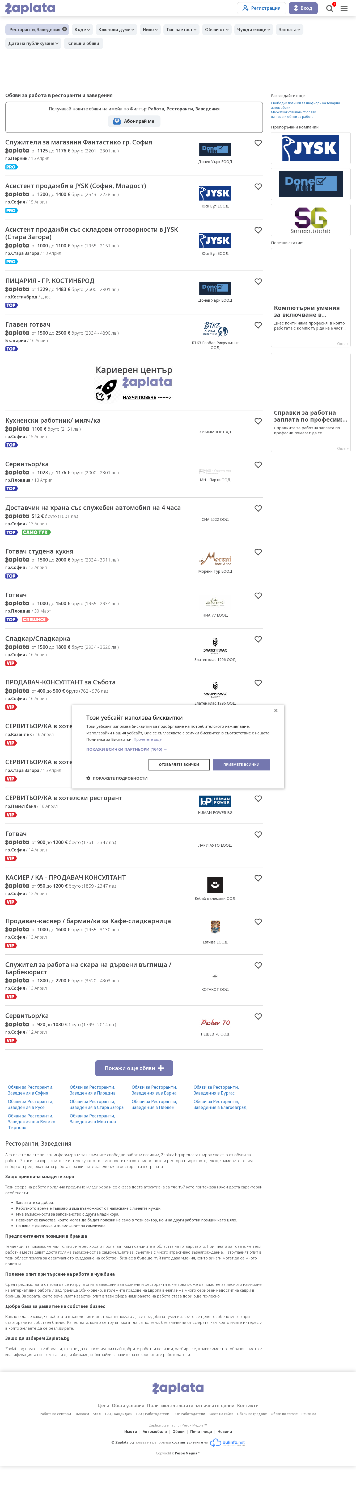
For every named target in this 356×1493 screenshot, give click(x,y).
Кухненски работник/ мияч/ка (58, 423)
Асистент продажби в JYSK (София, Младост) (82, 186)
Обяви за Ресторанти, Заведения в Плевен (154, 1131)
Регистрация (262, 8)
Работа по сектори (55, 1440)
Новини (228, 1458)
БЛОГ (97, 1440)
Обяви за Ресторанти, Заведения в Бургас (216, 1117)
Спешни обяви (86, 43)
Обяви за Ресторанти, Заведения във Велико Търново (31, 1148)
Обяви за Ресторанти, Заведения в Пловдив (93, 1117)
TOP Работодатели (189, 1440)
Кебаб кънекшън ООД (215, 915)
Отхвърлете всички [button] (175, 764)
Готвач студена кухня (43, 564)
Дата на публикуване (33, 43)
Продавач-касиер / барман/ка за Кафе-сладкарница (73, 942)
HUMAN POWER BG (215, 792)
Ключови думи (118, 29)
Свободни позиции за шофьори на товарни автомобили (305, 105)
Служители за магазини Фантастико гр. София (86, 142)
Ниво (155, 29)
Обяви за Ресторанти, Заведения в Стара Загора (97, 1131)
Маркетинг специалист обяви (293, 112)
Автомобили (153, 1458)
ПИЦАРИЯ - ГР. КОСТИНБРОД (55, 283)
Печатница (203, 1458)
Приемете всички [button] (240, 764)
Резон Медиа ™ (187, 1480)
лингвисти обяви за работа (292, 116)
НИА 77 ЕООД (215, 628)
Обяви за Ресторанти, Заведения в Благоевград (220, 1131)
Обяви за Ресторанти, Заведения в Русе (30, 1131)
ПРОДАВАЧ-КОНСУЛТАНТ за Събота (66, 696)
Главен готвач (30, 327)
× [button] (276, 710)
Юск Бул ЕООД (215, 206)
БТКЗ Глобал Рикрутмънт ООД (215, 348)
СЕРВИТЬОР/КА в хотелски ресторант (69, 740)
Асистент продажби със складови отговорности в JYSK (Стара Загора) (92, 234)
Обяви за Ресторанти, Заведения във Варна (154, 1117)
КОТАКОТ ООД (215, 1015)
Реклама (309, 1440)
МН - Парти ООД (215, 483)
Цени (94, 1432)
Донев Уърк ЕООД (215, 161)
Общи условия (122, 1432)
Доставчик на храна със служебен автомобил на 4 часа (93, 516)
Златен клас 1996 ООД (215, 673)
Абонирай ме (139, 121)
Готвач (17, 608)
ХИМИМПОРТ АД (215, 435)
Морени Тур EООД (215, 584)
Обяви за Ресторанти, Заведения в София (30, 1117)
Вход (303, 8)
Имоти (127, 1458)
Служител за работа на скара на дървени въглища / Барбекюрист (94, 994)
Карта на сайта (221, 1440)
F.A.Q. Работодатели (152, 1440)
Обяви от (227, 29)
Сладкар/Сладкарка (39, 652)
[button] (178, 748)
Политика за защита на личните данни (192, 1432)
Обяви (178, 1458)
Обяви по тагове (284, 1440)
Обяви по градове (252, 1440)
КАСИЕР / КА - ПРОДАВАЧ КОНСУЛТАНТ (71, 894)
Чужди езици (266, 29)
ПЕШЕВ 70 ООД (215, 1060)
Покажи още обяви (134, 1095)
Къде (81, 29)
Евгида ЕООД (215, 963)
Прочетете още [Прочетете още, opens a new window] (148, 739)
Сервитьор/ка (29, 467)
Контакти (256, 1432)
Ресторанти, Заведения (35, 29)
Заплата (305, 29)
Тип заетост (189, 29)
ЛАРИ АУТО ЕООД (215, 861)
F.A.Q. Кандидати (119, 1440)
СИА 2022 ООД (215, 527)
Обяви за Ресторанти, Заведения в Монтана (93, 1145)
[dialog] (178, 746)
